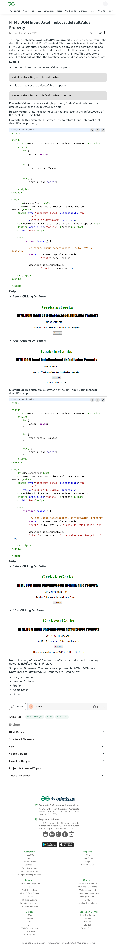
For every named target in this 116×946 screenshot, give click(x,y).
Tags (92, 11)
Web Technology (29, 890)
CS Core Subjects (29, 900)
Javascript (49, 11)
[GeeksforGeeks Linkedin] (45, 834)
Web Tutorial (29, 11)
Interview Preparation (29, 903)
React (59, 11)
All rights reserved (86, 942)
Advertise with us (29, 868)
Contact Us (29, 865)
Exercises (83, 11)
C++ (29, 925)
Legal (29, 858)
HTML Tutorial (13, 11)
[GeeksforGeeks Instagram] (51, 834)
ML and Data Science (87, 883)
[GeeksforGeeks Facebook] (64, 834)
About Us (29, 855)
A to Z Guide (70, 11)
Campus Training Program (29, 874)
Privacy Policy (30, 861)
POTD (87, 855)
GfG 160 (87, 925)
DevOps (29, 896)
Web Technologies (34, 717)
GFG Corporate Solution (29, 871)
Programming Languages (30, 883)
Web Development (87, 890)
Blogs (87, 861)
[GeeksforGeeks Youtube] (71, 834)
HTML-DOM (62, 717)
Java (30, 921)
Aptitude (88, 918)
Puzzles (87, 921)
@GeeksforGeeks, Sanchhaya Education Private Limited (48, 942)
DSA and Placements (87, 886)
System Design (87, 928)
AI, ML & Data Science (29, 893)
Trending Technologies (87, 903)
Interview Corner (87, 915)
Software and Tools (29, 906)
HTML (49, 717)
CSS (39, 11)
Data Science (29, 931)
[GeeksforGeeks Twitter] (58, 834)
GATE (87, 900)
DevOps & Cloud (87, 896)
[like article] (95, 706)
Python (29, 918)
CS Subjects (29, 934)
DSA (29, 886)
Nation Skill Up (87, 865)
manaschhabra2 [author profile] (40, 706)
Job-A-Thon (87, 858)
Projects (101, 11)
